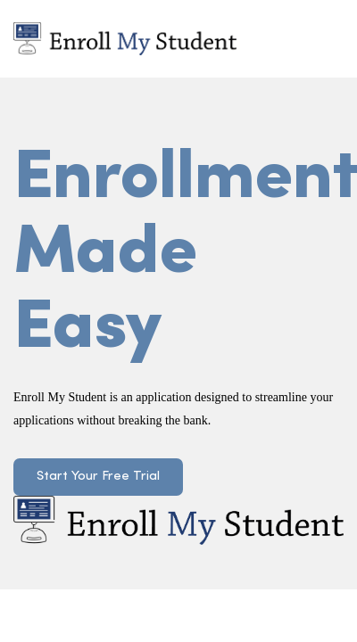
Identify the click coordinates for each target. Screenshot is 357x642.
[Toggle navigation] (320, 38)
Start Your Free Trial (98, 476)
